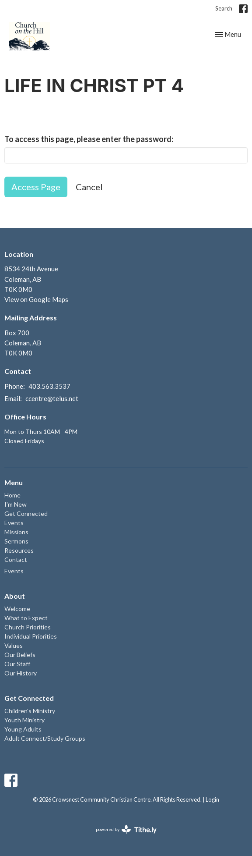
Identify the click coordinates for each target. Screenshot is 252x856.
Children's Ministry (29, 710)
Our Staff (17, 664)
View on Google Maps (36, 299)
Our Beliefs (19, 654)
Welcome (17, 608)
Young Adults (23, 729)
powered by (126, 829)
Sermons (16, 541)
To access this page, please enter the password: (88, 139)
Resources (19, 550)
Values (13, 645)
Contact (15, 559)
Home (12, 495)
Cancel (89, 186)
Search (223, 8)
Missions (16, 532)
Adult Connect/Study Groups (44, 738)
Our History (20, 673)
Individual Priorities (30, 636)
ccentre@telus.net (51, 398)
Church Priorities (27, 627)
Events (14, 522)
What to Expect (26, 618)
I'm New (15, 504)
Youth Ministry (24, 720)
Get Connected (26, 513)
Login (212, 799)
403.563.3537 (49, 386)
